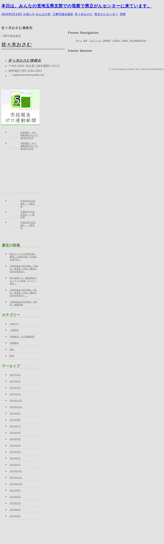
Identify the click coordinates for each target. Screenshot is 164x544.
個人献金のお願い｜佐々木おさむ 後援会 (120, 60)
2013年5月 (15, 516)
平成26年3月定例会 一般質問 (28, 203)
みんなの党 (43, 14)
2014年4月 (15, 445)
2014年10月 (16, 407)
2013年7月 (15, 503)
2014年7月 (15, 426)
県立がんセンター (106, 14)
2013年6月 (15, 509)
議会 (12, 349)
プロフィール (95, 41)
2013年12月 (16, 471)
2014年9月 (15, 413)
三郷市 (138, 60)
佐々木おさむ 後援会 (101, 60)
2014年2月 (15, 458)
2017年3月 (15, 375)
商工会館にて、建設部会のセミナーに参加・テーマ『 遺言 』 (23, 281)
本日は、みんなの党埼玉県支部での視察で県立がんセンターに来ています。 (76, 5)
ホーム (79, 41)
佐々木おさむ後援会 (24, 60)
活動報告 (107, 41)
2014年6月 (15, 432)
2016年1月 (15, 394)
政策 (85, 41)
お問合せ (116, 41)
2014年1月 (15, 465)
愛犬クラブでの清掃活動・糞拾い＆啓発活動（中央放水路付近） (23, 257)
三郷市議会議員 (62, 14)
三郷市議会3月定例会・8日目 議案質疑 (23, 303)
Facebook (87, 60)
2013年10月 (16, 484)
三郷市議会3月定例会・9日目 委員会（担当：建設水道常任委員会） (23, 293)
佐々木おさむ (84, 14)
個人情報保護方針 (138, 41)
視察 (123, 14)
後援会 (125, 41)
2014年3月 (15, 452)
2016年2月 (15, 388)
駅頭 (12, 356)
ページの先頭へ (152, 15)
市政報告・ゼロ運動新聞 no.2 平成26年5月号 (29, 134)
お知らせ (29, 14)
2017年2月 (15, 381)
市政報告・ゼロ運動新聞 (22, 336)
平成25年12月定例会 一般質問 (27, 214)
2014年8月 (15, 420)
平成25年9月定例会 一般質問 (28, 224)
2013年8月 (15, 497)
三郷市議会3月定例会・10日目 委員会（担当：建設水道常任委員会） (24, 269)
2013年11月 (16, 477)
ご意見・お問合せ (79, 61)
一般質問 (14, 330)
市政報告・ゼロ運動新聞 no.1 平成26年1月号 (29, 145)
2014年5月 (15, 439)
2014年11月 (16, 400)
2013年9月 (15, 490)
